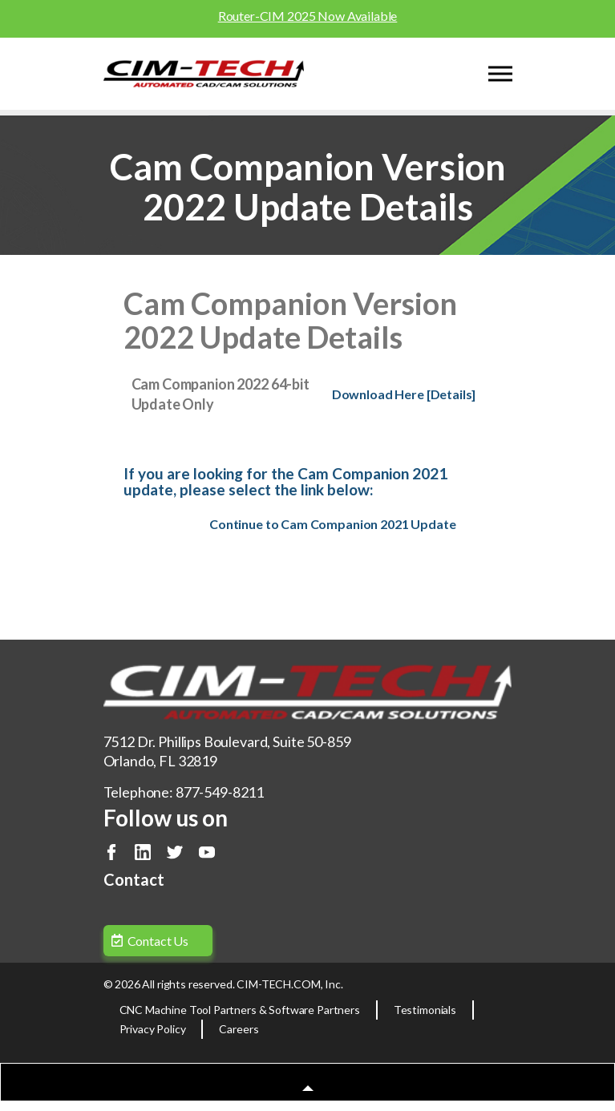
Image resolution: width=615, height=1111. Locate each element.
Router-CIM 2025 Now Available (308, 15)
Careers (238, 1029)
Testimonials (425, 1009)
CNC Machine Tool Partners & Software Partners (239, 1009)
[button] (307, 1087)
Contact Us (158, 940)
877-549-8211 (220, 792)
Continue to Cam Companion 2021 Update (332, 523)
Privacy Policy (152, 1029)
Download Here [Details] (404, 394)
